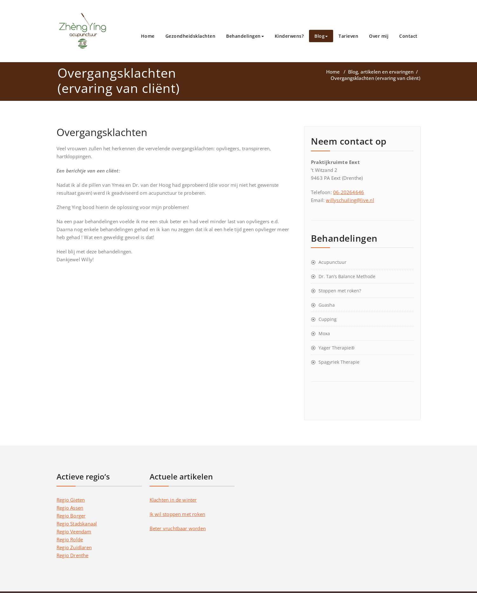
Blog (321, 36)
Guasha (327, 305)
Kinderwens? (289, 36)
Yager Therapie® (337, 348)
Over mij (378, 36)
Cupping (328, 319)
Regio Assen (70, 508)
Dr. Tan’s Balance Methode (347, 276)
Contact (408, 36)
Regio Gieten (71, 500)
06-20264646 (348, 192)
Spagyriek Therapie (339, 362)
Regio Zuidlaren (74, 547)
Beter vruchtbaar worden (178, 528)
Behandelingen (245, 36)
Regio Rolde (70, 539)
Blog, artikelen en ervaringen (380, 71)
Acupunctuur (332, 262)
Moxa (324, 333)
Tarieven (348, 36)
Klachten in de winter (173, 500)
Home (148, 36)
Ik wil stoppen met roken (177, 514)
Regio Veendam (74, 531)
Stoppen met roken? (340, 291)
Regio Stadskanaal (77, 523)
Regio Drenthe (73, 555)
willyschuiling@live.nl (350, 200)
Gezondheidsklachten (190, 36)
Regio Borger (71, 515)
